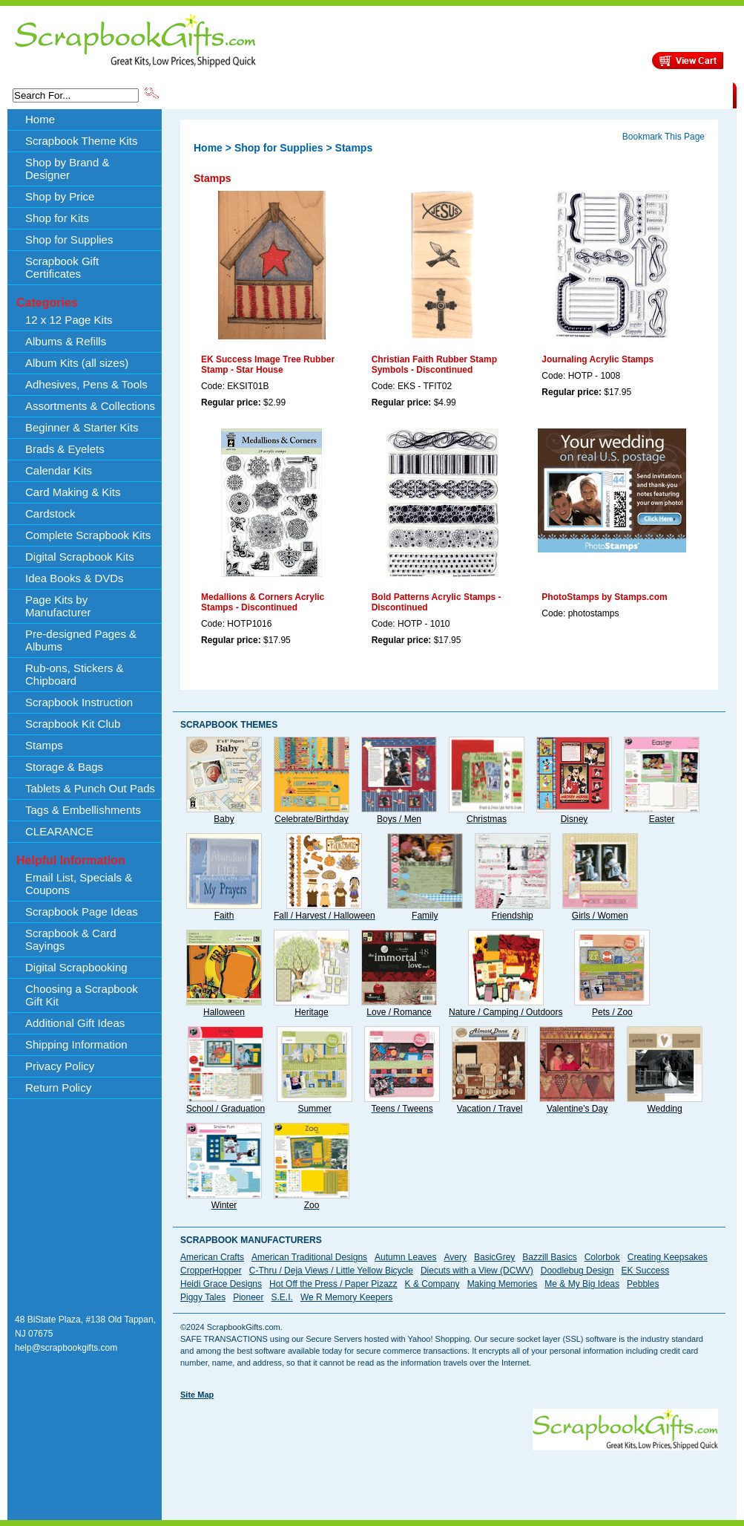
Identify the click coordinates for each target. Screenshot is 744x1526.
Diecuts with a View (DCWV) (477, 1270)
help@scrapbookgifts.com (66, 1348)
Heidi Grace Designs (221, 1284)
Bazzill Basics (549, 1257)
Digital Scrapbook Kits (79, 556)
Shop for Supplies (69, 239)
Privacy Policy (59, 1066)
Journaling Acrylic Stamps (597, 359)
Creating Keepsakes (668, 1257)
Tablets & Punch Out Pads (90, 788)
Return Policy (58, 1087)
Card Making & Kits (72, 492)
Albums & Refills (65, 341)
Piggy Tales (202, 1297)
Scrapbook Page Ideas (81, 911)
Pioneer (248, 1297)
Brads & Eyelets (65, 449)
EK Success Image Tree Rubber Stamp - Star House (268, 364)
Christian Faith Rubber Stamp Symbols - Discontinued (434, 364)
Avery (455, 1257)
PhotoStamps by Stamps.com (604, 597)
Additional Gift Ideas (75, 1023)
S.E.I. (282, 1297)
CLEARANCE (664, 94)
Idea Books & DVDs (74, 578)
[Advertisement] (229, 1455)
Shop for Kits (57, 218)
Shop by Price (435, 94)
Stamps (44, 745)
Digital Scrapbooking (76, 967)
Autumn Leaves (405, 1257)
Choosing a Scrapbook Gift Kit (81, 995)
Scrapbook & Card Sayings (70, 939)
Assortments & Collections (90, 406)
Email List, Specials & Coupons (78, 883)
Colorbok (602, 1257)
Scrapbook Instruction (79, 702)
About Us (499, 94)
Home (40, 119)
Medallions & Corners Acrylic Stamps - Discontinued (262, 602)
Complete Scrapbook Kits (88, 535)
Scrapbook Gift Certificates (62, 267)
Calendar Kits (58, 470)
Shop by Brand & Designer (335, 94)
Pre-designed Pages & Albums (80, 640)
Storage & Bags (64, 766)
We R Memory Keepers (346, 1297)
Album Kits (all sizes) (76, 362)
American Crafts (212, 1257)
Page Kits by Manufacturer (57, 606)
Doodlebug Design (577, 1270)
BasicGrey (494, 1257)
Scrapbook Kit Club (72, 723)
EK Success (645, 1270)
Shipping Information (577, 94)
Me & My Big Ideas (581, 1284)
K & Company (432, 1284)
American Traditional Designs (309, 1257)
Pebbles (643, 1284)
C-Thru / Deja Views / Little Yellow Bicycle (331, 1270)
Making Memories (502, 1284)
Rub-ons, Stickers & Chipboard (74, 674)
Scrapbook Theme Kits (216, 94)
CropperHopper (211, 1270)
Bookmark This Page (663, 136)
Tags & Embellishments (83, 809)
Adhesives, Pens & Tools (86, 384)
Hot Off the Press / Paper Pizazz (333, 1284)
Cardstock (50, 513)
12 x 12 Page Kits (69, 319)
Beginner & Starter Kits (82, 427)
